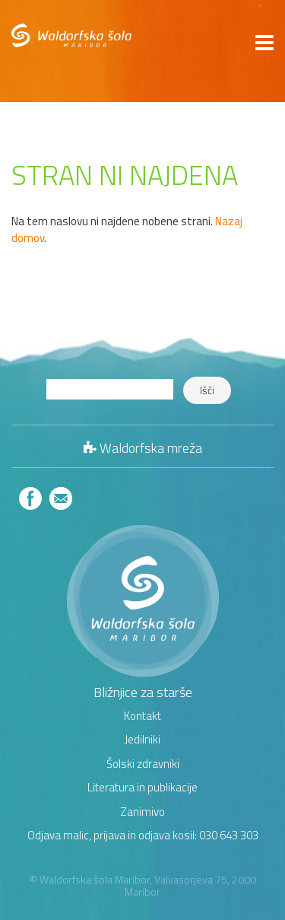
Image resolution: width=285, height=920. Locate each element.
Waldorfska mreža (151, 448)
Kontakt (142, 715)
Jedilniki (142, 739)
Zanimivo (142, 811)
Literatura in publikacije (142, 787)
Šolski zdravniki (142, 763)
